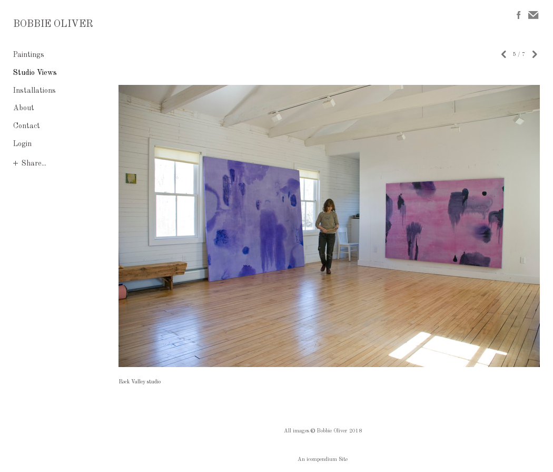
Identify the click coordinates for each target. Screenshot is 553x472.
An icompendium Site (323, 459)
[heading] (39, 24)
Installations (34, 90)
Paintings (28, 55)
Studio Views (35, 72)
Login (22, 144)
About (23, 108)
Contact (26, 126)
